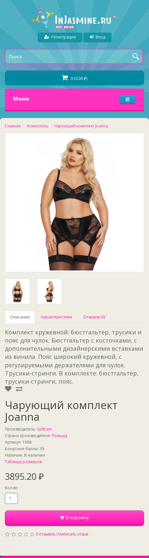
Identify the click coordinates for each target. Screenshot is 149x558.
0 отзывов (45, 534)
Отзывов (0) (94, 317)
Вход (97, 37)
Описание (20, 317)
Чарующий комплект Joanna (81, 126)
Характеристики (56, 317)
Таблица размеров (23, 461)
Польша (59, 435)
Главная (12, 126)
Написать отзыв (73, 534)
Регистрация (60, 37)
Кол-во (11, 488)
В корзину (74, 517)
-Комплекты (37, 126)
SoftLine (44, 429)
